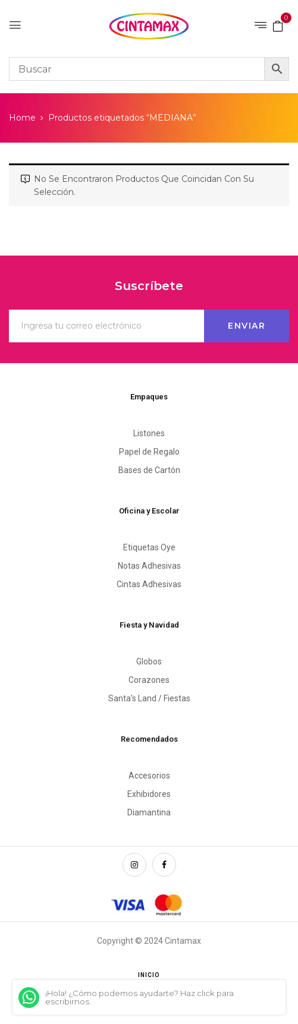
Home (22, 117)
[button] (277, 25)
